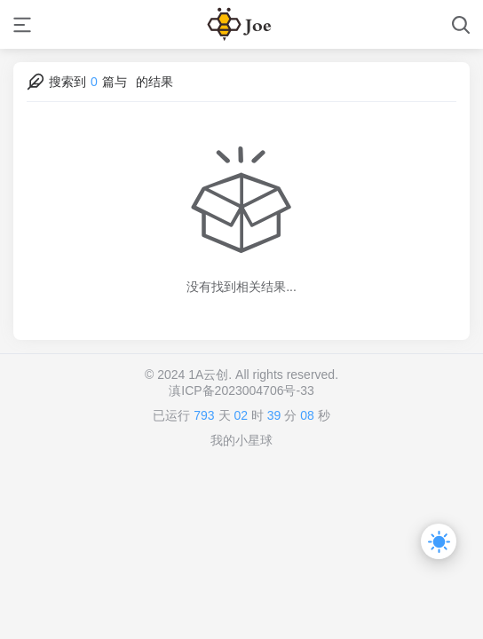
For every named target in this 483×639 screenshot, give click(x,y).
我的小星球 (241, 440)
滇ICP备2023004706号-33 (241, 390)
